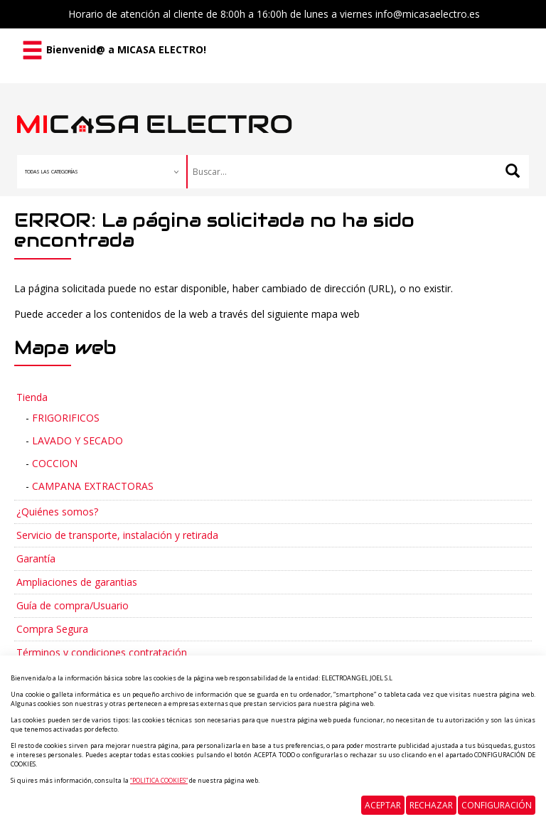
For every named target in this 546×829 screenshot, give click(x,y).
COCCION (54, 463)
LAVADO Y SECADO (77, 440)
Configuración (496, 805)
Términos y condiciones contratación (101, 652)
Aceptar (383, 805)
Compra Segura (52, 629)
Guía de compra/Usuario (72, 605)
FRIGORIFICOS (66, 417)
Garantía (35, 558)
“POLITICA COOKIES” (159, 780)
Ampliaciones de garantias (76, 582)
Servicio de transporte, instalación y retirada (117, 535)
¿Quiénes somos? (57, 511)
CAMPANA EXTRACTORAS (93, 486)
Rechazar (431, 805)
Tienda (32, 397)
